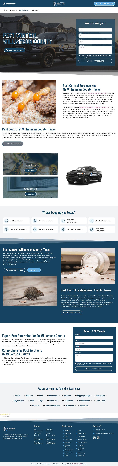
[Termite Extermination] (63, 229)
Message (81, 45)
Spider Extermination (46, 229)
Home (5, 10)
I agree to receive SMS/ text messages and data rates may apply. (96, 56)
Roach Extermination (103, 221)
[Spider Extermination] (34, 229)
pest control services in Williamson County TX (94, 107)
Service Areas (24, 10)
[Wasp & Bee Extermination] (91, 229)
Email (80, 39)
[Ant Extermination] (6, 220)
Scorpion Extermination (18, 229)
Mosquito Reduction (46, 221)
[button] (13, 10)
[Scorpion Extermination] (6, 229)
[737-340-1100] (93, 430)
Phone (80, 33)
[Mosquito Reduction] (34, 220)
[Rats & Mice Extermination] (63, 220)
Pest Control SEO (77, 464)
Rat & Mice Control (37, 434)
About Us (35, 10)
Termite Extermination (75, 229)
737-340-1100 (100, 430)
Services (13, 10)
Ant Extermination (16, 221)
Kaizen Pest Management (97, 93)
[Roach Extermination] (91, 220)
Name (80, 27)
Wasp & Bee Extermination (50, 442)
